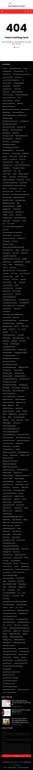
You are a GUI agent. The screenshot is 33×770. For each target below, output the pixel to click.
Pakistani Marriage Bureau (10, 464)
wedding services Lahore (9, 654)
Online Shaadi (6, 446)
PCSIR (27, 484)
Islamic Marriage (21, 270)
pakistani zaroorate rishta (22, 475)
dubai (20, 188)
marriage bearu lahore (9, 346)
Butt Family (22, 159)
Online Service (19, 443)
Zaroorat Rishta (7, 669)
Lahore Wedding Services (9, 320)
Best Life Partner (25, 109)
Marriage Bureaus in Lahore (10, 364)
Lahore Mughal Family (9, 305)
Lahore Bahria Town (8, 288)
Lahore (16, 285)
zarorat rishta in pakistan (9, 692)
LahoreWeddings (7, 326)
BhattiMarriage (16, 153)
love (16, 332)
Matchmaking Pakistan (9, 393)
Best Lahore (20, 103)
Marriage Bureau (7, 352)
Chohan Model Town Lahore (22, 165)
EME (18, 203)
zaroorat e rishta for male (20, 663)
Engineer (19, 206)
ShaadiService (20, 578)
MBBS (4, 405)
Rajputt (25, 519)
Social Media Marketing (9, 593)
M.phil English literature (18, 338)
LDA (19, 329)
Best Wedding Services (9, 144)
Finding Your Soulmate (9, 238)
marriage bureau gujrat (20, 352)
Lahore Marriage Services (9, 300)
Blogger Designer (18, 762)
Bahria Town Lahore (8, 95)
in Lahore (5, 267)
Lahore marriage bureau (9, 297)
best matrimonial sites (9, 127)
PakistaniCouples (7, 478)
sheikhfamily (21, 587)
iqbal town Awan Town (9, 270)
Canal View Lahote (8, 162)
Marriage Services (24, 379)
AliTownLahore (6, 74)
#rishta (25, 68)
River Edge (5, 560)
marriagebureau (23, 385)
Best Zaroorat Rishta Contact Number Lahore (21, 711)
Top (16, 607)
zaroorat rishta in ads (8, 675)
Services (15, 563)
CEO (22, 162)
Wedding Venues (23, 654)
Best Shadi (18, 138)
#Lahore (5, 68)
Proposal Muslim (7, 499)
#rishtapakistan (7, 71)
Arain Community (7, 77)
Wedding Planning (23, 648)
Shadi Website (22, 584)
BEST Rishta (15, 133)
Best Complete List (7, 100)
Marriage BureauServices (9, 367)
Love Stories (21, 335)
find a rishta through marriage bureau (13, 226)
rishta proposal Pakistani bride (11, 549)
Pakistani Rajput (7, 472)
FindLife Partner (21, 238)
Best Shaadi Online (8, 138)
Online (26, 420)
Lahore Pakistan (7, 308)
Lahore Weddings (23, 320)
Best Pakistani (6, 133)
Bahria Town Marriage (22, 95)
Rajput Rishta (6, 519)
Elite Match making (8, 200)
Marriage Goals (18, 370)
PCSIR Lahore (6, 487)
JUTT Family (6, 279)
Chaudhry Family (7, 165)
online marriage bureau (9, 426)
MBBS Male (11, 405)
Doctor (28, 179)
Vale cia (5, 628)
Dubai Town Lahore (8, 191)
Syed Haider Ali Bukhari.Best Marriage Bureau (15, 601)
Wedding (5, 637)
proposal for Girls (19, 496)
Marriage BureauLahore (9, 361)
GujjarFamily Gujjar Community (11, 259)
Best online (6, 130)
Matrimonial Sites (21, 402)
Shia (4, 590)
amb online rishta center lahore (21, 74)
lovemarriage (6, 338)
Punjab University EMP (8, 505)
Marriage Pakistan (7, 376)
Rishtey (27, 557)
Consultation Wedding (18, 168)
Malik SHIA (14, 341)
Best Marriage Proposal (9, 115)
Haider (4, 264)
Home (16, 47)
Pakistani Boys (14, 455)
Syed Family (6, 598)
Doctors (5, 188)
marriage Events (7, 370)
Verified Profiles (7, 631)
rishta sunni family (8, 555)
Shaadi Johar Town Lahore (22, 569)
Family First (19, 215)
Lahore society (6, 317)
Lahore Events (6, 291)
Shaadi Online (6, 572)
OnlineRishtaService (8, 449)
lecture (24, 329)
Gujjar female (6, 253)
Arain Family (18, 77)
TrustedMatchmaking (23, 622)
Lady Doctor (22, 282)
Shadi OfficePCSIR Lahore (9, 584)
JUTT (22, 276)
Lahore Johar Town (8, 294)
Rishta (19, 528)
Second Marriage (15, 560)
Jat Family (5, 273)
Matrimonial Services (8, 402)
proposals (16, 499)
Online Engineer (7, 423)
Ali (26, 71)
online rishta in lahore (8, 440)
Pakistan (18, 449)
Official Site (20, 420)
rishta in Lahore (17, 534)
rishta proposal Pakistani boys (11, 546)
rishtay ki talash (18, 557)
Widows (23, 657)
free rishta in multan (8, 244)
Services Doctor (24, 563)
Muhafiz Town (19, 408)
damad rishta (6, 174)
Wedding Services (24, 651)
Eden (24, 191)
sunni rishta (15, 596)
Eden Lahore (6, 194)
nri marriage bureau (19, 417)
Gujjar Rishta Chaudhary (9, 256)
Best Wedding (15, 141)
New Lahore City (23, 414)
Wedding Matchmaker (19, 642)
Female (24, 221)
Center (17, 162)
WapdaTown (26, 631)
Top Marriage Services (23, 610)
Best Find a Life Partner (9, 103)
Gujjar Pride (15, 253)
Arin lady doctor (7, 83)
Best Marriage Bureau (18, 112)
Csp (15, 171)
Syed (22, 596)
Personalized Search (19, 490)
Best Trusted (6, 141)
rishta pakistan (16, 537)
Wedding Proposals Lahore (10, 651)
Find (4, 223)
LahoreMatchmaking (8, 323)
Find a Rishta (10, 223)
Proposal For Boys (7, 496)
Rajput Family (18, 511)
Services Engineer (7, 566)
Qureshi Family (20, 505)
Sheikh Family (12, 587)
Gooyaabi (17, 765)
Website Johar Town (14, 634)
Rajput (26, 508)
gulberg (24, 259)
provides (24, 499)
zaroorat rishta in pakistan (10, 680)
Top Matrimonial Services (9, 613)
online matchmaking (23, 434)
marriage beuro (22, 349)
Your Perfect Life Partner (21, 660)
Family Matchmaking (20, 218)
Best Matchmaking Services (10, 121)
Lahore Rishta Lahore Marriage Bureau (13, 314)
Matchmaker (25, 388)
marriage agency (15, 344)
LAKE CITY (16, 326)
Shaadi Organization (8, 578)
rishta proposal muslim (9, 543)
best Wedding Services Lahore (11, 147)
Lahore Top (16, 317)
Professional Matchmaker (9, 493)
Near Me (25, 411)
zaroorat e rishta (7, 663)
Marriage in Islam (7, 373)
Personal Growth (7, 490)
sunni (23, 593)
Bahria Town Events (17, 92)
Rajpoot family (18, 508)
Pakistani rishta (18, 472)
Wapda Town (16, 631)
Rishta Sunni (16, 552)
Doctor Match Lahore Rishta (10, 182)
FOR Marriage (6, 241)
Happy (10, 264)
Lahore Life (18, 294)
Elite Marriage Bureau (19, 197)
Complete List (6, 168)
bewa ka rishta (20, 150)
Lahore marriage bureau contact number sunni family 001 (21, 702)
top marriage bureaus (9, 610)
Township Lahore (23, 613)
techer (11, 607)
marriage (5, 344)
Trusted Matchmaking (9, 622)
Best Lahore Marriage (8, 106)
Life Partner (5, 332)
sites (18, 590)
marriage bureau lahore (9, 355)
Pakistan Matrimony (23, 452)
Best (19, 97)
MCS (17, 405)
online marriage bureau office (11, 431)
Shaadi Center (25, 566)
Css (19, 171)
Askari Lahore (16, 86)
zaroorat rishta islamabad (10, 686)
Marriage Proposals (20, 376)
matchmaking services (9, 396)
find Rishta (6, 229)
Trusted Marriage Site (8, 619)
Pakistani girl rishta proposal (10, 461)
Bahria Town (6, 92)
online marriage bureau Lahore (11, 429)
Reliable (17, 525)
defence (5, 177)
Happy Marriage (19, 264)
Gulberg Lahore (7, 262)
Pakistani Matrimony (22, 470)
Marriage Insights (19, 373)
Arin (23, 80)
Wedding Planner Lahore (9, 648)
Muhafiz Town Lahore (8, 411)
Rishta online (6, 537)
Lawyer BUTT (12, 329)
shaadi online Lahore (18, 572)
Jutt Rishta (23, 279)
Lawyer (4, 329)
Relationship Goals (8, 525)
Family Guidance (7, 218)
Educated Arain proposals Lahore (21, 194)
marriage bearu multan (9, 349)
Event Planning (19, 212)
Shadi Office (20, 581)
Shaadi (16, 566)
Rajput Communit (7, 511)
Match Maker (6, 388)
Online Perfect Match (8, 437)
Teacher (5, 607)
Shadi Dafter (11, 581)
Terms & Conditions (23, 767)
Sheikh (4, 587)
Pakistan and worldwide (9, 452)
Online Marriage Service (9, 434)
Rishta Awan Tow (16, 531)
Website (5, 634)
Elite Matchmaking (20, 200)
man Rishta (22, 341)
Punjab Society (7, 502)
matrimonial (21, 396)
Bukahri (5, 156)
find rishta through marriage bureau (12, 232)
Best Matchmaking (8, 118)
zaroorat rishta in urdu (9, 683)
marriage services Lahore (9, 382)
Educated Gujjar (7, 197)
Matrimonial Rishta (8, 399)
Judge (17, 276)
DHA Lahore (12, 177)
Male (28, 338)
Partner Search (19, 484)
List (11, 332)
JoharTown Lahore (8, 276)
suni (19, 593)
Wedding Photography (9, 645)
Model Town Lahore (8, 408)
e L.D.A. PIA (18, 191)
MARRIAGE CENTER (23, 367)
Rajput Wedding (16, 519)
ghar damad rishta (8, 250)
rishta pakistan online (8, 540)
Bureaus (5, 159)
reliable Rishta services (9, 528)
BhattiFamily (6, 153)
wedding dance (7, 639)
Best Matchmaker (22, 115)
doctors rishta (13, 188)
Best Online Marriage (16, 130)
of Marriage (6, 420)
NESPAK (5, 414)
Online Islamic (17, 423)
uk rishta (9, 625)
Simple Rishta (11, 590)
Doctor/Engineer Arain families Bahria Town (14, 185)
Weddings (16, 657)
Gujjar (17, 250)
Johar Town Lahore (24, 273)
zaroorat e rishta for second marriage (13, 666)
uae (4, 625)
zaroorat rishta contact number (11, 672)
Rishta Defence (7, 534)
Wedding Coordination (16, 637)
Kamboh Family (7, 282)
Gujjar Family (24, 250)
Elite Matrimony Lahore (9, 203)
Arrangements (6, 86)
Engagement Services (9, 206)
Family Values (16, 221)
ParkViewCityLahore (8, 484)
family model (6, 221)
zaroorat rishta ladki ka (9, 689)
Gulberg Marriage (18, 262)
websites (25, 634)
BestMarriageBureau (8, 150)
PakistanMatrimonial (8, 481)
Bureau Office (22, 156)
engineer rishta (7, 209)
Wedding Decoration (19, 639)
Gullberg (27, 262)
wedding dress (7, 642)
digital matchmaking (8, 179)
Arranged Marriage (19, 83)
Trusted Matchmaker (22, 619)
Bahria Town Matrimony (9, 97)
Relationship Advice (17, 522)
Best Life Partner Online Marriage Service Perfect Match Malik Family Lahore (20, 720)
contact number (7, 171)
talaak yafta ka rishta (8, 604)
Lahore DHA (19, 288)
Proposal (21, 493)
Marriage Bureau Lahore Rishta (11, 358)
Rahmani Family (7, 508)
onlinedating (16, 446)
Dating (14, 174)
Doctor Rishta (23, 182)
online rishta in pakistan (23, 440)
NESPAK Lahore (13, 414)
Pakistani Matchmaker (9, 470)
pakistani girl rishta (8, 458)
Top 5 (21, 607)
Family (11, 215)
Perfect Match (25, 487)
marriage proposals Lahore (10, 379)
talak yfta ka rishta (22, 604)
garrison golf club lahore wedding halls (13, 247)
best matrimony (21, 127)
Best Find (17, 100)
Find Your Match (7, 235)
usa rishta (25, 625)
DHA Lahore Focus (22, 177)
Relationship (6, 522)
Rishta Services (7, 552)
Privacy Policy (12, 767)
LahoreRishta (19, 323)
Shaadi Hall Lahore (8, 569)
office (12, 420)
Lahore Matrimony (24, 303)
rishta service (25, 549)
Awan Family (17, 89)
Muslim (18, 411)
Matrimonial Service (20, 399)
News (4, 417)
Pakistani (5, 455)
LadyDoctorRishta (7, 285)
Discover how (20, 179)
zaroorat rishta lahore (23, 689)
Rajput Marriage (7, 513)
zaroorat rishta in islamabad (10, 678)
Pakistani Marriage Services (10, 467)
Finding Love (17, 235)
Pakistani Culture (24, 455)
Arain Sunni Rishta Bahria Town (11, 80)
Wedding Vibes (7, 657)
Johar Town (14, 273)
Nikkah (9, 417)
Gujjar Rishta (24, 253)
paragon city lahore (21, 481)
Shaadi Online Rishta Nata (10, 575)
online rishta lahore (8, 443)
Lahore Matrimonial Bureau (10, 303)
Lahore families (16, 291)
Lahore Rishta (6, 311)
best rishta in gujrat (8, 136)
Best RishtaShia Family (21, 136)
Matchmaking (6, 390)
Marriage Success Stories (9, 385)
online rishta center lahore (23, 437)
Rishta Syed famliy (20, 555)
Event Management (8, 212)
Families (5, 215)
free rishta (15, 241)
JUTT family (15, 279)
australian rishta (7, 89)
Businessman (13, 159)
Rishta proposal (21, 540)
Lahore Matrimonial (24, 300)
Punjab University (17, 502)
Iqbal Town (13, 267)
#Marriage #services (15, 68)
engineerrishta (17, 209)
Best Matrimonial (24, 121)
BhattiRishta (25, 153)
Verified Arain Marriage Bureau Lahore (20, 628)
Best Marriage (6, 112)
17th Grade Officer (18, 71)
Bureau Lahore (13, 156)
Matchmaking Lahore (18, 390)
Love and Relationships (9, 335)
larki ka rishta (25, 326)
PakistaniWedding (19, 478)
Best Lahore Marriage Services (11, 109)
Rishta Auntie (6, 531)
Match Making (16, 388)
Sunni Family (6, 596)
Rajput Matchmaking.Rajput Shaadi (12, 516)
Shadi (4, 581)
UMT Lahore (17, 625)
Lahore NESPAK (21, 305)
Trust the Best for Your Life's (10, 616)
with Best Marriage (8, 660)
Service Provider (7, 563)
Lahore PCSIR (17, 308)
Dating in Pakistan (23, 174)
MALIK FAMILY (6, 341)
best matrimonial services (10, 124)
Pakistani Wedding (8, 475)
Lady (15, 282)
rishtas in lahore (7, 557)
